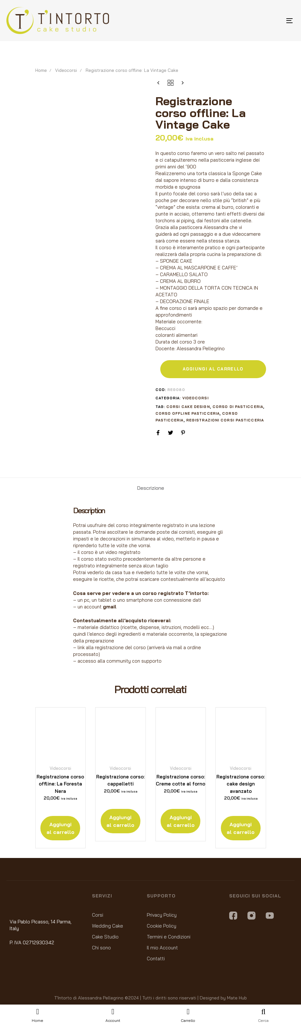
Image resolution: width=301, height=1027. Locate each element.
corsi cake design (188, 406)
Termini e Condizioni (168, 937)
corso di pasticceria (238, 406)
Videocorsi (66, 70)
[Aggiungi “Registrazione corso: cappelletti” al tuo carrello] (120, 821)
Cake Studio (105, 937)
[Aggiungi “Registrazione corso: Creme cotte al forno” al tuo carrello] (180, 821)
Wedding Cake (107, 926)
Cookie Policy (161, 926)
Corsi (97, 915)
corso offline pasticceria (187, 413)
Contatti (156, 958)
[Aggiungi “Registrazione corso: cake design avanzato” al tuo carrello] (241, 828)
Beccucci (165, 328)
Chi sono (101, 948)
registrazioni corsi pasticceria (225, 420)
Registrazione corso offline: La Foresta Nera (60, 784)
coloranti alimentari (176, 335)
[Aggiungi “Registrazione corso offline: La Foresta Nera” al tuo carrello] (60, 828)
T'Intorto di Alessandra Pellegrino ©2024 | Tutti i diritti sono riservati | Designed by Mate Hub (150, 998)
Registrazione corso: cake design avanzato (240, 784)
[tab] (150, 488)
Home (41, 70)
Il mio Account (162, 948)
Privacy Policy (162, 915)
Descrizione (150, 488)
